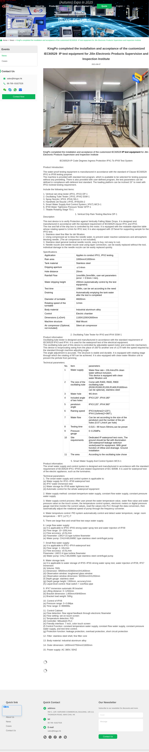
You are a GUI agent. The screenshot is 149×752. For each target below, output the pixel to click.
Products (53, 6)
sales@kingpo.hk (14, 79)
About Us (39, 6)
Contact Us (87, 6)
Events (66, 6)
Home (27, 6)
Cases (9, 726)
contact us (108, 737)
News (12, 40)
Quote (104, 6)
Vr (75, 6)
